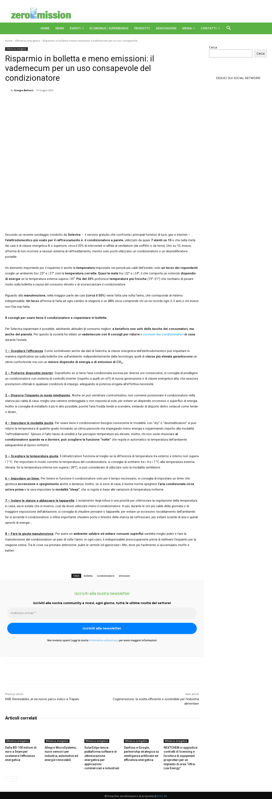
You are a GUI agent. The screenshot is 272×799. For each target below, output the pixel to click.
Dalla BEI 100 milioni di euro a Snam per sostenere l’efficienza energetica (22, 751)
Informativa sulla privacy (103, 640)
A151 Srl (162, 790)
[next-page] (14, 773)
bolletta (88, 575)
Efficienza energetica (27, 41)
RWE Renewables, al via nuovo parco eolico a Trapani (42, 699)
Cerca (213, 47)
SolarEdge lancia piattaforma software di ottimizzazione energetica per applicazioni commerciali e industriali (101, 755)
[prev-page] (7, 773)
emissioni (124, 575)
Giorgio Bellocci (23, 90)
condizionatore (106, 575)
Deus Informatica (244, 795)
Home (9, 41)
